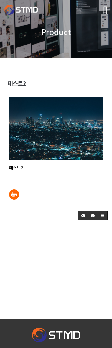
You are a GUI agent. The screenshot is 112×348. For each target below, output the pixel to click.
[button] (83, 215)
